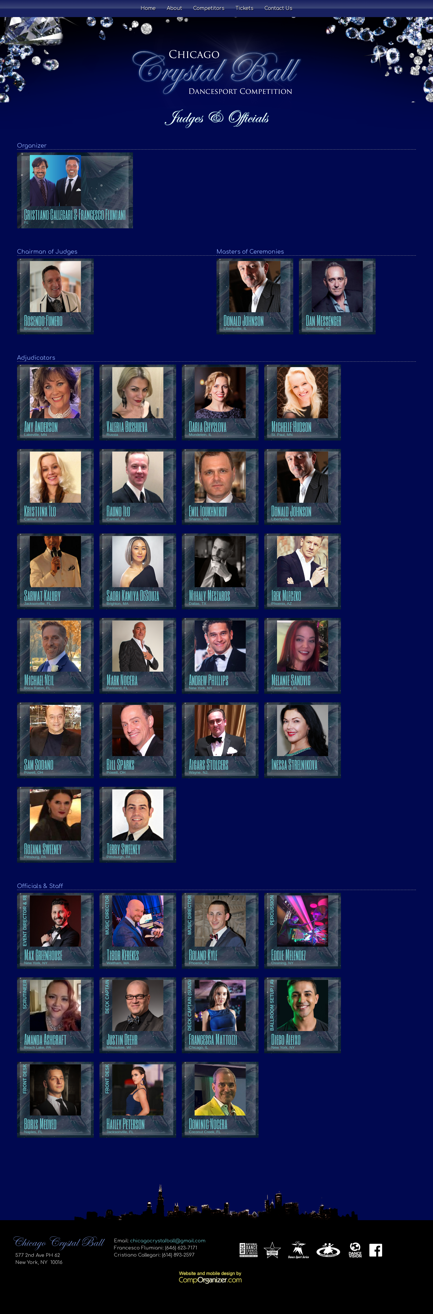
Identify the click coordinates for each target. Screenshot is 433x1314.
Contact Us (278, 8)
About (174, 8)
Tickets (244, 8)
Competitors (208, 8)
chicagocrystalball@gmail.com (167, 1240)
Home (148, 8)
